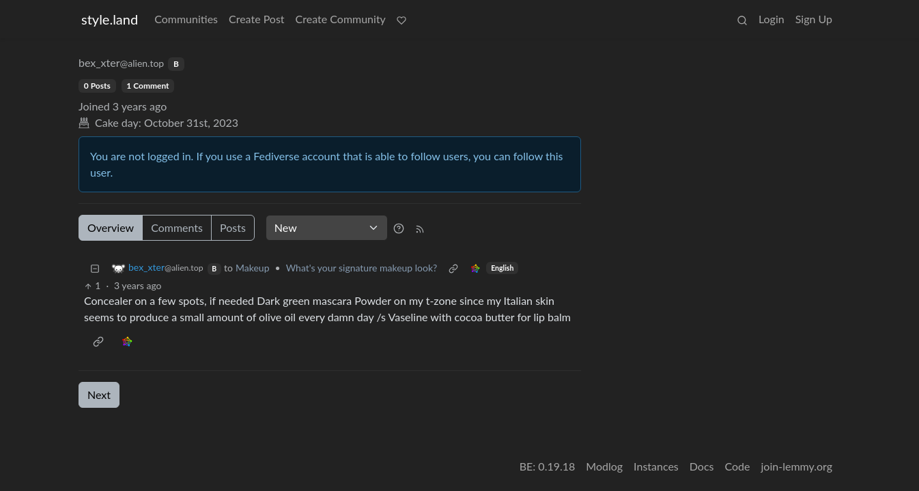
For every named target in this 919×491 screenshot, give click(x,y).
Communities (186, 18)
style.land (109, 19)
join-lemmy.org (796, 466)
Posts (233, 227)
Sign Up (813, 18)
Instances (656, 466)
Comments (177, 227)
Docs (702, 466)
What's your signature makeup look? (362, 267)
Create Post (257, 18)
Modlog (604, 466)
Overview (110, 227)
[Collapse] (95, 267)
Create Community (341, 18)
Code (737, 466)
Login (771, 18)
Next (99, 394)
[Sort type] (327, 228)
